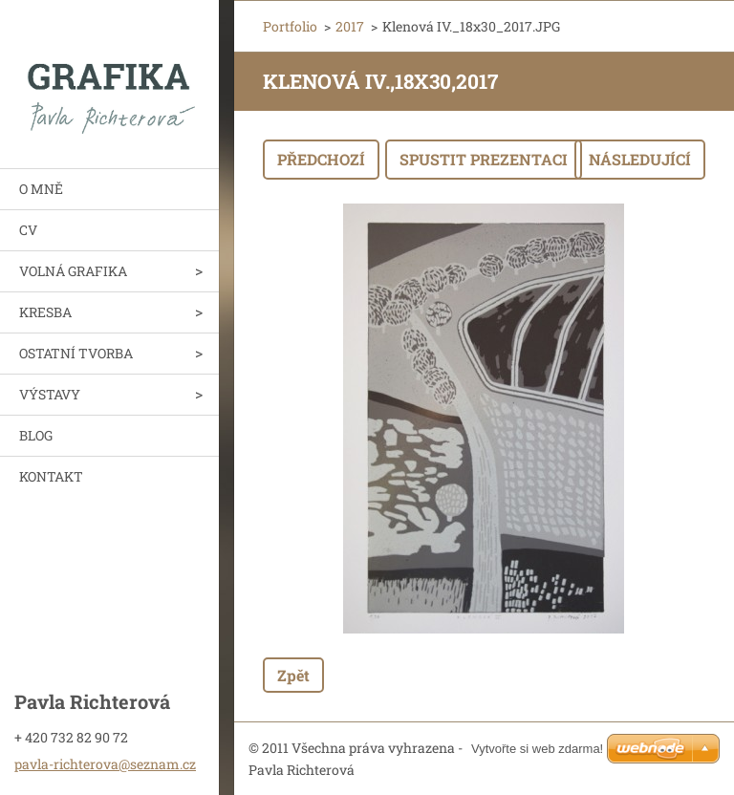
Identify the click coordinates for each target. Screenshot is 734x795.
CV (28, 230)
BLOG (36, 435)
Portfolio (290, 26)
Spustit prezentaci (483, 159)
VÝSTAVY (49, 394)
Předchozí (321, 159)
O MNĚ (41, 189)
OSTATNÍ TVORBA (76, 353)
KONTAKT (51, 476)
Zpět (293, 675)
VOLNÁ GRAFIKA (73, 271)
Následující (640, 159)
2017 (349, 26)
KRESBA (45, 312)
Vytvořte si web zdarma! (537, 748)
